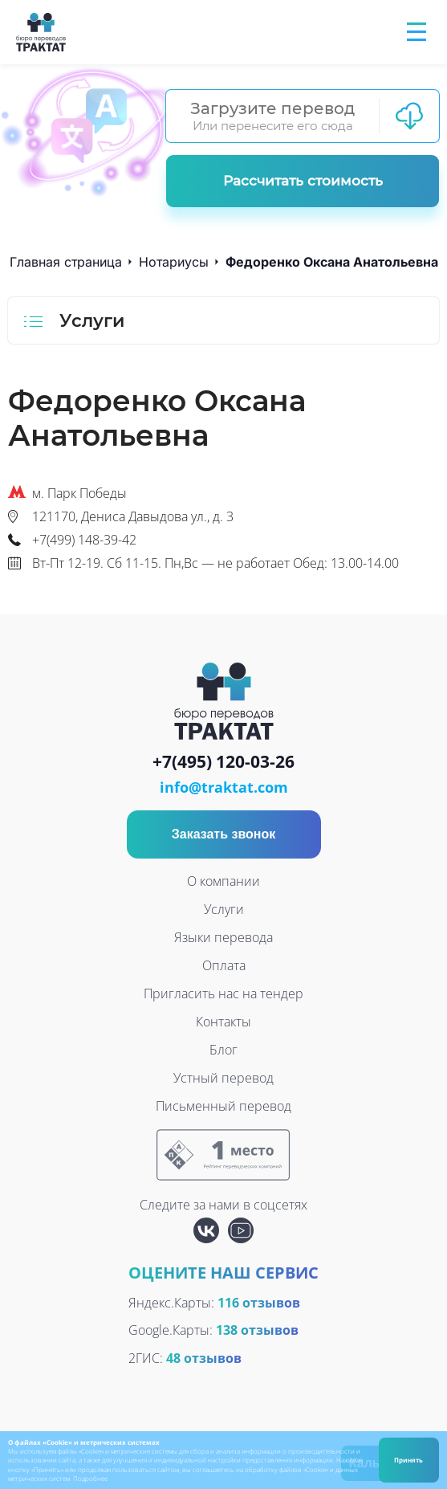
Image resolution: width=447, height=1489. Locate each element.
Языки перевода (223, 937)
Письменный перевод (223, 1106)
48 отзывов (204, 1358)
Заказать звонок (224, 834)
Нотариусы (174, 262)
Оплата (224, 965)
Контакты (223, 1021)
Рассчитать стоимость (303, 181)
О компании (223, 881)
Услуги (224, 909)
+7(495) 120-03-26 (223, 762)
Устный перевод (223, 1078)
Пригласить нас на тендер (223, 993)
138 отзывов (257, 1330)
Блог (223, 1050)
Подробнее (90, 1478)
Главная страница (66, 262)
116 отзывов (258, 1303)
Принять (408, 1459)
